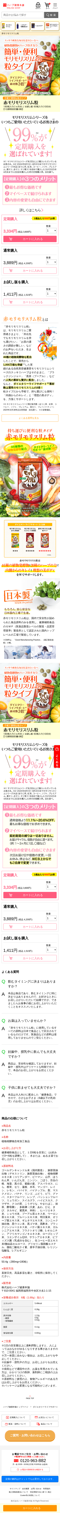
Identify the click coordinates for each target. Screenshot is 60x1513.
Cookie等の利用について (30, 1495)
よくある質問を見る (29, 418)
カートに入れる (33, 239)
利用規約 (46, 1489)
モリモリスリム (9, 25)
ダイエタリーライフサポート (45, 1407)
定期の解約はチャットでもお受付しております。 (30, 1479)
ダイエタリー (54, 26)
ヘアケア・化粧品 (24, 25)
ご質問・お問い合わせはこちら (30, 1435)
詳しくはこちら (30, 210)
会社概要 (25, 1489)
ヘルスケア (39, 26)
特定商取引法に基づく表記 (40, 1492)
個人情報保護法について (18, 1492)
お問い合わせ (36, 1489)
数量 (48, 226)
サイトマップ (15, 1489)
